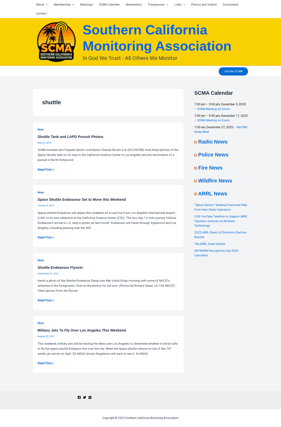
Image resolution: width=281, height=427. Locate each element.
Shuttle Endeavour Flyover (60, 267)
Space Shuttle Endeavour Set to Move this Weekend (82, 199)
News (41, 129)
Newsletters (134, 4)
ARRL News (212, 193)
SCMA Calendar (109, 4)
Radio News (213, 142)
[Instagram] (90, 397)
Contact (41, 13)
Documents (231, 4)
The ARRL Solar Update (209, 244)
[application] (46, 4)
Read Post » (46, 169)
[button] (233, 71)
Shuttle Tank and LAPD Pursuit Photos (70, 137)
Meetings (86, 4)
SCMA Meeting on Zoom (213, 109)
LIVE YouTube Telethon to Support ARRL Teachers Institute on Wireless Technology (221, 221)
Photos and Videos (204, 4)
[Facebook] (79, 397)
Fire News (210, 168)
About (42, 4)
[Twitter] (84, 397)
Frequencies (158, 4)
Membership (64, 4)
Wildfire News (215, 181)
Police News (213, 155)
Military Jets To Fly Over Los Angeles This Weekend (82, 330)
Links (180, 4)
